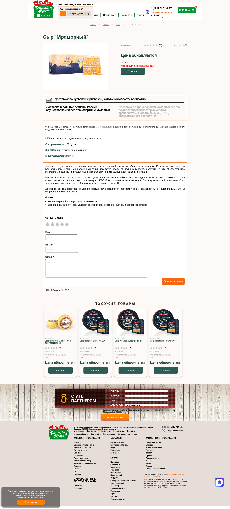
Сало (76, 474)
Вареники (78, 491)
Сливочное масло (153, 445)
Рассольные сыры (118, 491)
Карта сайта (95, 437)
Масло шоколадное (154, 450)
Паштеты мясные (81, 460)
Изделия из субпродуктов (85, 466)
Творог (149, 455)
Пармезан (114, 464)
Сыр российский (117, 485)
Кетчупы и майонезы (119, 447)
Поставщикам (109, 437)
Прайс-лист (124, 17)
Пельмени (78, 488)
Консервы (114, 455)
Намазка (77, 476)
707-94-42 (172, 429)
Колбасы (77, 445)
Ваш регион (117, 407)
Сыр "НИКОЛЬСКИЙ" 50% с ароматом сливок (58, 344)
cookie (41, 493)
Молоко (149, 463)
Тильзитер (114, 488)
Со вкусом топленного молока (123, 483)
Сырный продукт (117, 501)
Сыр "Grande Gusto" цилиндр (129, 343)
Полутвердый (116, 478)
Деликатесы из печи (82, 450)
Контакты (141, 17)
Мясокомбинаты (81, 437)
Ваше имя (116, 394)
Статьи (155, 17)
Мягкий (113, 499)
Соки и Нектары (117, 445)
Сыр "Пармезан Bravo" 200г (93, 343)
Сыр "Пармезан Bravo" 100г (163, 343)
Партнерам (91, 433)
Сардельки (78, 458)
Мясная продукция (87, 440)
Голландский (115, 475)
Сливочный (115, 467)
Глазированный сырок (155, 471)
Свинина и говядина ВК (84, 447)
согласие (112, 412)
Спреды (149, 447)
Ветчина (77, 468)
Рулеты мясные (80, 453)
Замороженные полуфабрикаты (85, 482)
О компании (79, 433)
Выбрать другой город (94, 13)
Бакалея (116, 440)
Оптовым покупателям (127, 437)
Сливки (149, 468)
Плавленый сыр (152, 460)
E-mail (114, 403)
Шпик (76, 471)
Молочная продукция (161, 440)
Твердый (114, 480)
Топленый (114, 472)
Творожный (115, 470)
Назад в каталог (60, 292)
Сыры (114, 460)
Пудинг (149, 458)
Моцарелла (115, 493)
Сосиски (77, 455)
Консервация (115, 453)
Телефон (115, 398)
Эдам (112, 496)
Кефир (148, 466)
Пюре (112, 450)
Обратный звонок (147, 12)
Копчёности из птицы (83, 463)
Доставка (169, 17)
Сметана (149, 453)
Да (78, 13)
